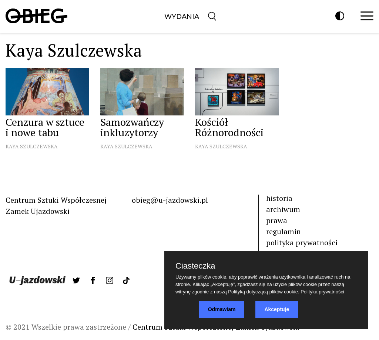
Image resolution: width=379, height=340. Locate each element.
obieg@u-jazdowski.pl (170, 200)
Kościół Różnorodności (229, 127)
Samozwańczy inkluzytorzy (132, 127)
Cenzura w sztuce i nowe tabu (45, 127)
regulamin (283, 231)
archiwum (283, 209)
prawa (276, 220)
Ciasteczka (195, 266)
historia (279, 198)
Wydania (181, 17)
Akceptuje (276, 309)
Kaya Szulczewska (32, 146)
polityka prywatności (302, 243)
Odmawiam (222, 309)
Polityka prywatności (322, 291)
